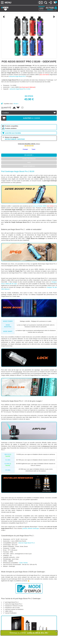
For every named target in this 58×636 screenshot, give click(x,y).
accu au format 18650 (39, 206)
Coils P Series (23, 562)
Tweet (33, 149)
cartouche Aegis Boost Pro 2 (17, 76)
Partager (25, 149)
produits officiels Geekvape (31, 528)
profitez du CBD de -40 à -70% (37, 633)
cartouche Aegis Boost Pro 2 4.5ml (20, 89)
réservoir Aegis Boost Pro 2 (26, 543)
